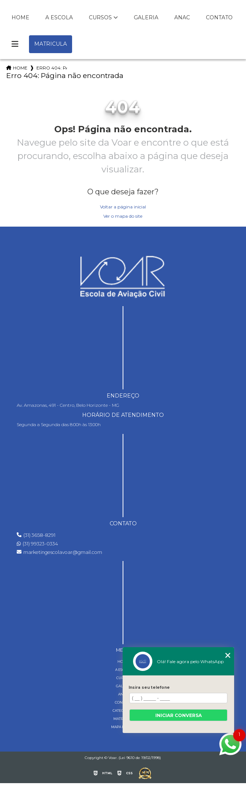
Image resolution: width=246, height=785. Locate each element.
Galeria (146, 17)
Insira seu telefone (149, 687)
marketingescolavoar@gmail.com (59, 552)
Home (20, 17)
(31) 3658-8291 (36, 535)
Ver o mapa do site (122, 216)
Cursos (100, 17)
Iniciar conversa (178, 715)
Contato (219, 17)
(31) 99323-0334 (37, 543)
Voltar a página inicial (123, 207)
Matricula (50, 43)
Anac (182, 17)
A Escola (59, 17)
